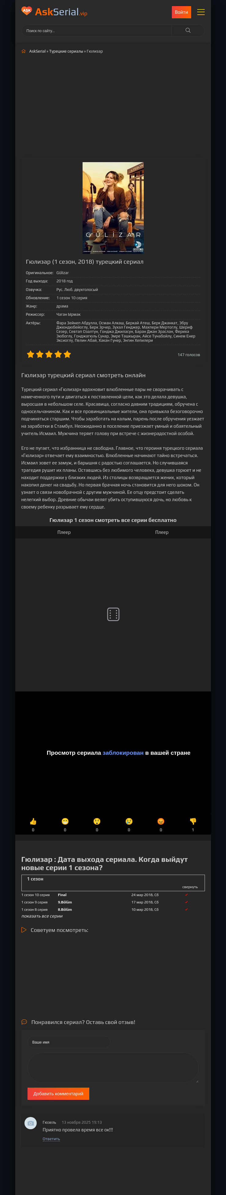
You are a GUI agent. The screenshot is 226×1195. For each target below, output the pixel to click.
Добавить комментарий (58, 1093)
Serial (61, 11)
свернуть (190, 887)
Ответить (51, 1139)
